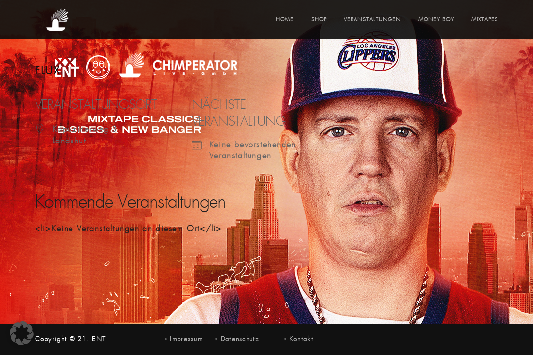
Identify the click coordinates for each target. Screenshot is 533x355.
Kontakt (301, 339)
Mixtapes (484, 20)
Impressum (186, 339)
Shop (319, 20)
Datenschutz (240, 339)
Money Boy (436, 20)
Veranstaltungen (372, 20)
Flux (48, 71)
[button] (21, 333)
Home (285, 20)
